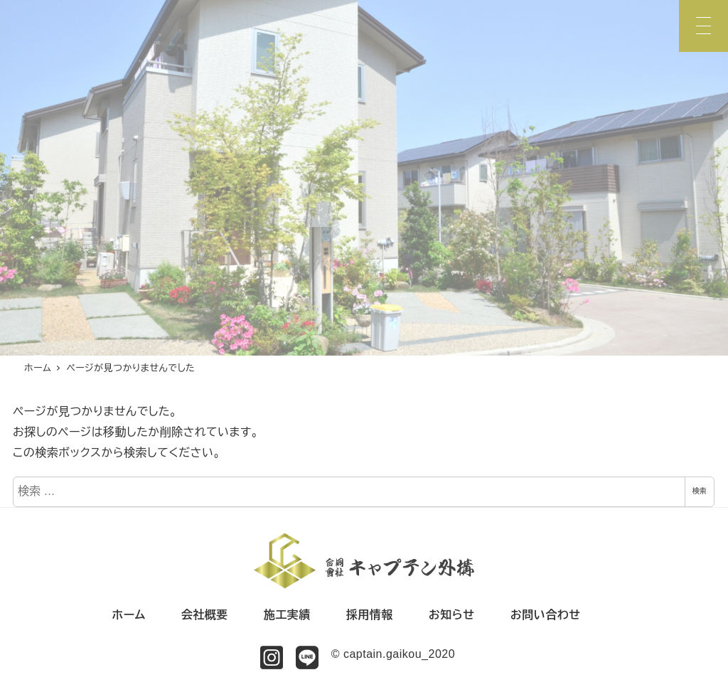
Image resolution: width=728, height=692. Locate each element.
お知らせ (452, 615)
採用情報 (369, 615)
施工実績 (287, 615)
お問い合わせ (545, 615)
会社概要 (204, 615)
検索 (699, 491)
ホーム (129, 615)
